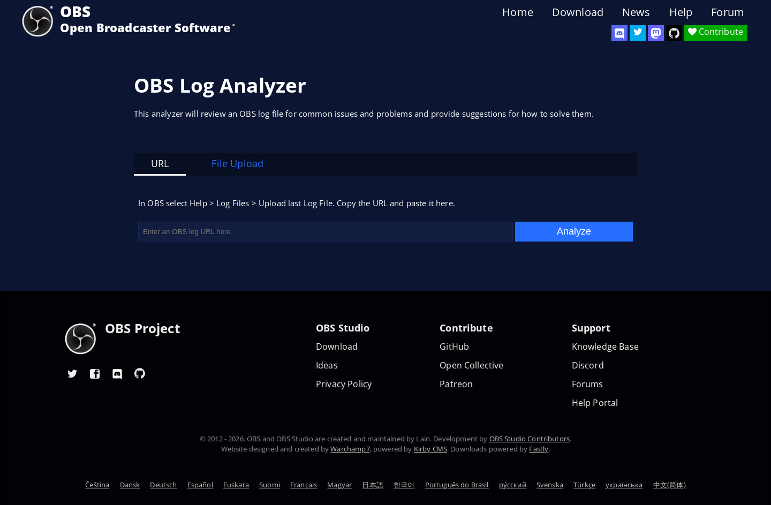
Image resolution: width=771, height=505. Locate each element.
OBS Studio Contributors (529, 438)
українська (624, 484)
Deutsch (163, 484)
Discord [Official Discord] (588, 365)
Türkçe (584, 484)
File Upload (237, 163)
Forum (727, 12)
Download (577, 12)
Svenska (549, 484)
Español (200, 484)
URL (160, 163)
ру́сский (512, 484)
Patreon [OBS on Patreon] (456, 384)
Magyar (339, 484)
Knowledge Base (605, 347)
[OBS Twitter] (638, 33)
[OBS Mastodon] (656, 33)
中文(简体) (669, 484)
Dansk (130, 484)
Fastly (538, 449)
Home (517, 12)
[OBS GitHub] (140, 373)
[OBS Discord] (619, 33)
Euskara (236, 484)
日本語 (372, 484)
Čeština (97, 484)
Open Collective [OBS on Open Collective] (471, 365)
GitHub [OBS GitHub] (454, 347)
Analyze (574, 231)
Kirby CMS (430, 449)
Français (303, 484)
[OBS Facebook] (95, 373)
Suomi (269, 484)
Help (681, 12)
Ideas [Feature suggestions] (327, 365)
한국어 (404, 484)
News (636, 12)
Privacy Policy (344, 384)
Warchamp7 (349, 449)
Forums (587, 384)
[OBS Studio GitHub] (674, 33)
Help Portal (595, 403)
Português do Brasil (457, 484)
